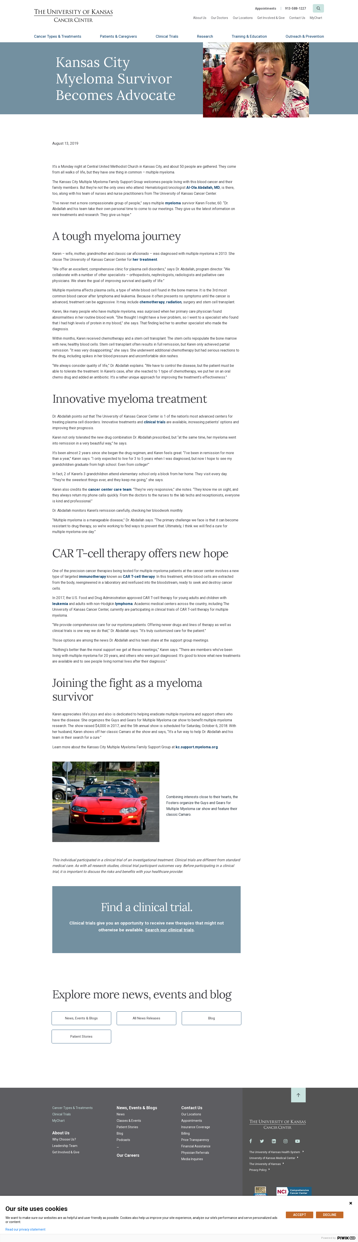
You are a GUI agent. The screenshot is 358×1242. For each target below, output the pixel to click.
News (121, 1114)
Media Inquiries (192, 1159)
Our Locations (243, 18)
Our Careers (128, 1155)
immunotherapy (92, 576)
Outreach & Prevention (305, 36)
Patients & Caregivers (118, 36)
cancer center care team (110, 489)
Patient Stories (81, 1036)
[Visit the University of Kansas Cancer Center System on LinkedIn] (274, 1141)
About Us (199, 18)
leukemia (60, 604)
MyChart (316, 18)
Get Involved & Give (271, 18)
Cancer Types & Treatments (57, 36)
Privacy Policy (258, 1170)
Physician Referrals (195, 1152)
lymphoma (124, 604)
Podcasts (123, 1140)
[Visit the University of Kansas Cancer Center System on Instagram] (285, 1141)
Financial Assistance (196, 1146)
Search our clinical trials (169, 930)
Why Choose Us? (64, 1139)
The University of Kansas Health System (275, 1152)
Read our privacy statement (25, 1229)
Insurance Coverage (195, 1127)
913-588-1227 (295, 8)
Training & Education (249, 36)
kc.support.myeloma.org (197, 747)
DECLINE (329, 1215)
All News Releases (146, 1018)
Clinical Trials (167, 36)
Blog (211, 1018)
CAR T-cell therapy (139, 576)
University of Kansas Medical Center (272, 1158)
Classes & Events (129, 1120)
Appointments (265, 8)
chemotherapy (152, 302)
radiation (174, 302)
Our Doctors (219, 18)
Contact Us (297, 18)
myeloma (173, 203)
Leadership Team (64, 1146)
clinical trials (155, 422)
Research (205, 36)
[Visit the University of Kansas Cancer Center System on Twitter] (262, 1141)
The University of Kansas (265, 1164)
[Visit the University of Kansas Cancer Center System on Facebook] (250, 1141)
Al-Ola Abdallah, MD (203, 187)
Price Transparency (195, 1140)
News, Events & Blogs (81, 1018)
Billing (185, 1133)
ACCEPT (299, 1215)
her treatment (145, 259)
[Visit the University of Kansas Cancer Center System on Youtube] (297, 1141)
